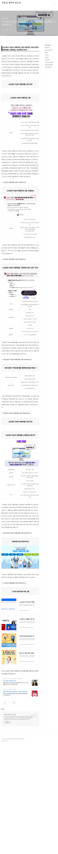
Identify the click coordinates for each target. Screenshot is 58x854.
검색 (52, 3)
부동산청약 (47, 60)
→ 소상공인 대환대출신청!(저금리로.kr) (13, 182)
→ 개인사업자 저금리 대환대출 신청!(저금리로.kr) (16, 533)
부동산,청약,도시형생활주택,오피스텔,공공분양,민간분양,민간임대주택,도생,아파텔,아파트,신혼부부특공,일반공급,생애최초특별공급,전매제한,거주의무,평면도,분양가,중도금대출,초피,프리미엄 (18, 718)
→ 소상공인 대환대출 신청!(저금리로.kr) (13, 259)
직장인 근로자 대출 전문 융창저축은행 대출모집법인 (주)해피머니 (15, 694)
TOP (55, 739)
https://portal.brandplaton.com (11, 678)
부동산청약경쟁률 (48, 64)
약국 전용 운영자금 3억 (9, 681)
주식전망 (47, 55)
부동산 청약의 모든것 (11, 3)
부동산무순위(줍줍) (49, 62)
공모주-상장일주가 (49, 50)
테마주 (46, 52)
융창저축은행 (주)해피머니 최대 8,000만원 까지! (16, 691)
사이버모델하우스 (48, 67)
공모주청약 (47, 47)
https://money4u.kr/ (8, 689)
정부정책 (47, 57)
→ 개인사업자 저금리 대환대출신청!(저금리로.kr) (16, 359)
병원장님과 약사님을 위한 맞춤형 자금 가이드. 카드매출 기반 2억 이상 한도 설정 (15, 683)
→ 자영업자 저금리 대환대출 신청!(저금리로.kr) (15, 413)
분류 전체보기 (48, 45)
